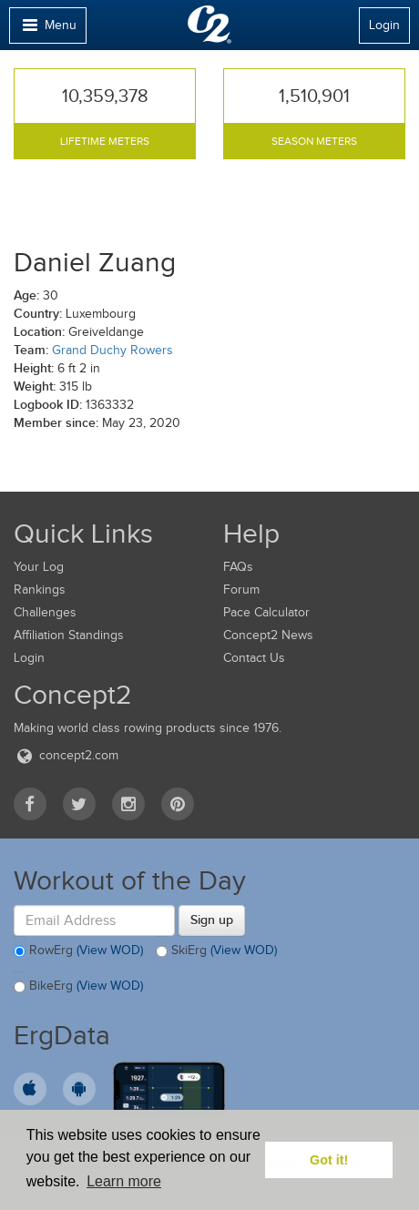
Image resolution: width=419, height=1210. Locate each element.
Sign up (211, 919)
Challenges (45, 612)
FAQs (238, 567)
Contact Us (254, 658)
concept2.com (66, 755)
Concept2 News (268, 635)
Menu (47, 29)
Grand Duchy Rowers (112, 350)
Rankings (40, 589)
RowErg (78, 951)
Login (384, 25)
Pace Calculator (266, 612)
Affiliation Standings (69, 635)
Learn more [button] (124, 1181)
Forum (241, 589)
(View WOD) (110, 951)
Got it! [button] (329, 1160)
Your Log (39, 567)
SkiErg (216, 951)
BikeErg (78, 986)
